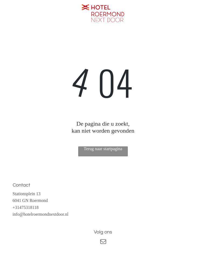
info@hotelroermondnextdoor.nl (40, 214)
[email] (103, 242)
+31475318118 (26, 207)
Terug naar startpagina (103, 148)
